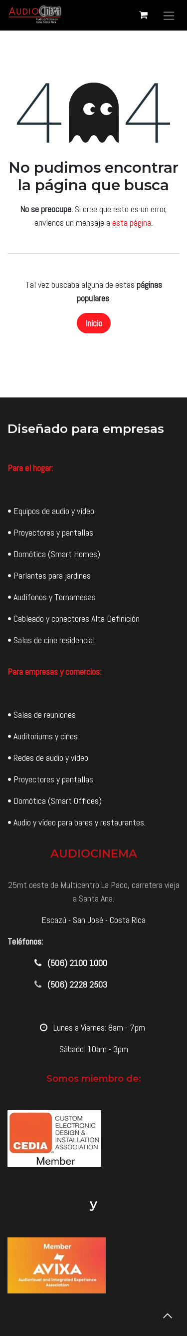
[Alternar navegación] (169, 15)
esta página (131, 222)
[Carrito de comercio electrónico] (143, 15)
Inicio (93, 323)
